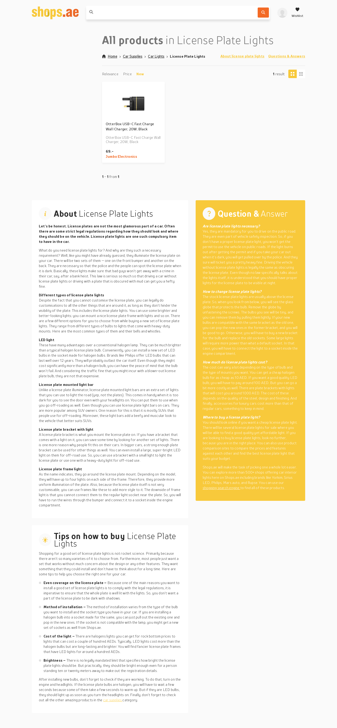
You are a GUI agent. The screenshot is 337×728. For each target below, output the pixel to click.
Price (127, 74)
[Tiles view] (292, 74)
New (140, 74)
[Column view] (301, 74)
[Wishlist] (297, 12)
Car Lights (156, 56)
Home (109, 56)
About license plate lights (242, 56)
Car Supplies (133, 56)
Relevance (110, 74)
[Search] (263, 13)
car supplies (113, 700)
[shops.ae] (55, 13)
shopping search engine (221, 488)
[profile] (282, 12)
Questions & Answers (286, 56)
